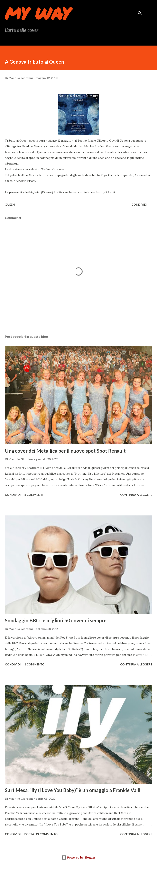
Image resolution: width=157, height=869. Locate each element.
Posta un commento (41, 834)
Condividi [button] (139, 204)
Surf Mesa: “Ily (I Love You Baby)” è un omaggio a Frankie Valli (72, 790)
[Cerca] (139, 7)
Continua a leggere (136, 494)
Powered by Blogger (78, 857)
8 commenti (33, 494)
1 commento (34, 664)
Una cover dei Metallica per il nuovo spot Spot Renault (65, 451)
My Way (37, 13)
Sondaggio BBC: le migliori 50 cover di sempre (56, 620)
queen (10, 204)
